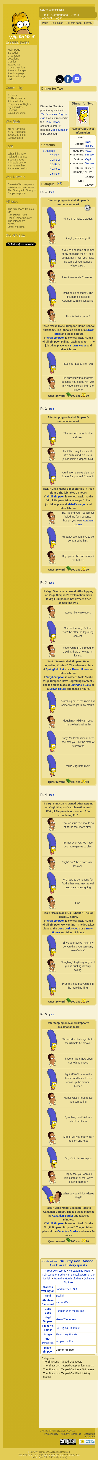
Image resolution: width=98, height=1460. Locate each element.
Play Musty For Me (66, 1334)
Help (10, 79)
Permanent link (16, 165)
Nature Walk (63, 1302)
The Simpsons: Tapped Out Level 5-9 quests (68, 1369)
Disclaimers (89, 1434)
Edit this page (74, 22)
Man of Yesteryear (66, 1319)
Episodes (13, 52)
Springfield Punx (17, 214)
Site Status (89, 1436)
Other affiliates (16, 226)
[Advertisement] (20, 302)
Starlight (60, 1295)
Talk (46, 14)
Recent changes (17, 70)
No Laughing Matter (79, 1270)
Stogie (48, 1334)
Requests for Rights (19, 104)
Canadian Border (62, 1215)
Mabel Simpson (59, 129)
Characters (14, 55)
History (88, 22)
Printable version (17, 162)
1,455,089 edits (17, 134)
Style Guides (15, 107)
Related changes (17, 156)
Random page (16, 73)
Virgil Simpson (55, 337)
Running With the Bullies (70, 1310)
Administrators (16, 101)
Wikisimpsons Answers (21, 187)
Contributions (59, 14)
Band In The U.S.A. (67, 1289)
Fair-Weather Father (54, 1274)
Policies (12, 95)
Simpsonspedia (17, 193)
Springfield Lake (56, 669)
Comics (12, 61)
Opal (48, 1295)
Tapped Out (14, 64)
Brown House (78, 345)
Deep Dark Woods (69, 928)
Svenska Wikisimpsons (21, 184)
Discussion (57, 22)
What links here (17, 153)
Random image (16, 76)
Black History (52, 122)
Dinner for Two (65, 1349)
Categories (48, 1358)
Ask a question (16, 67)
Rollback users (16, 98)
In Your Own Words (55, 1270)
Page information (17, 168)
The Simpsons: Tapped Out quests (62, 1361)
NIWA (11, 223)
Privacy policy (51, 1434)
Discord (12, 110)
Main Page (14, 49)
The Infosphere (16, 220)
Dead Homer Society (20, 217)
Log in (58, 18)
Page (45, 22)
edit (59, 183)
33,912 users (15, 137)
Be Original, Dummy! (68, 1327)
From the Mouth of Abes (67, 1278)
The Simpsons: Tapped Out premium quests (68, 1365)
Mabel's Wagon (77, 504)
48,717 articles (16, 128)
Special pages (16, 159)
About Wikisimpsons (71, 1434)
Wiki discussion (17, 113)
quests (82, 1265)
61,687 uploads (17, 131)
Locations (13, 58)
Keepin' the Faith (65, 1341)
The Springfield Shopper (22, 190)
